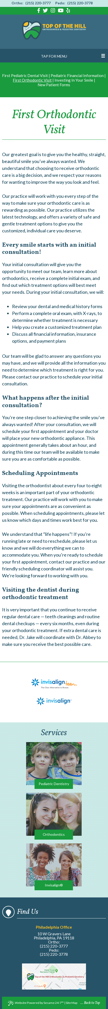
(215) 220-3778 (80, 3)
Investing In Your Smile (74, 80)
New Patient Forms (54, 84)
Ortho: (17, 3)
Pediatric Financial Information (77, 75)
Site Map (71, 1003)
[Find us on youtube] (61, 11)
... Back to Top (90, 1003)
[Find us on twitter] (46, 11)
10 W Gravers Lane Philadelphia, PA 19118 (54, 932)
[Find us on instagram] (53, 11)
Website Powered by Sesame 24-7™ (36, 1003)
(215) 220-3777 (38, 3)
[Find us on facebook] (39, 11)
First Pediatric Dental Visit (25, 75)
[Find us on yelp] (68, 11)
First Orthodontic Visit (32, 80)
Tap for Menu (54, 56)
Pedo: (60, 3)
